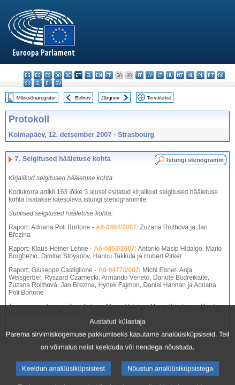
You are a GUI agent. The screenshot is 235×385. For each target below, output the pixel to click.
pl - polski (200, 75)
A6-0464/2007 (116, 227)
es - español (38, 75)
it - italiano (139, 75)
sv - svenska (58, 83)
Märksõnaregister (36, 98)
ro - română (221, 75)
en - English (99, 75)
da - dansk (58, 75)
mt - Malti (180, 75)
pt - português (211, 75)
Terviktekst (159, 98)
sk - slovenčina (28, 83)
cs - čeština (48, 75)
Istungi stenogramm (195, 160)
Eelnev (82, 98)
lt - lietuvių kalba (160, 75)
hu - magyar (170, 75)
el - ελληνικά (89, 75)
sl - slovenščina (38, 83)
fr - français (109, 75)
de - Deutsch (68, 75)
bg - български (28, 75)
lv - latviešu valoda (150, 75)
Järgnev (110, 98)
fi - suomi (48, 83)
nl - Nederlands (190, 75)
